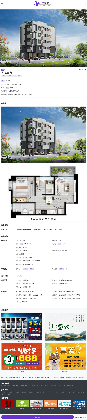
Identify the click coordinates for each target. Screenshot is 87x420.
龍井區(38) (81, 392)
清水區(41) (56, 392)
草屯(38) (75, 392)
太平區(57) (31, 392)
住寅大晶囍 (35, 385)
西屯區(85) (18, 392)
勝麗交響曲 (58, 385)
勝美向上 (9, 385)
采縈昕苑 (52, 385)
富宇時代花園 (70, 385)
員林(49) (51, 392)
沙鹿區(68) (25, 392)
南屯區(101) (11, 392)
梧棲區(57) (38, 392)
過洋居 (46, 385)
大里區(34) (9, 394)
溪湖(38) (3, 394)
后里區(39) (63, 392)
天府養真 (41, 385)
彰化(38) (69, 392)
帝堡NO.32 (15, 385)
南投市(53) (44, 392)
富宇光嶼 (22, 385)
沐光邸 (64, 385)
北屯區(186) (4, 392)
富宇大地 (3, 385)
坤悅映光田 (28, 385)
